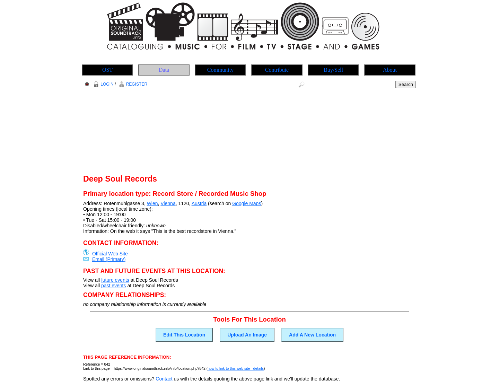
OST (107, 70)
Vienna (167, 203)
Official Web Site (110, 253)
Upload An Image (247, 335)
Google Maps (246, 203)
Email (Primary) (108, 259)
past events (113, 285)
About (390, 70)
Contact (164, 379)
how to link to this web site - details (236, 368)
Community (220, 70)
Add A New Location (312, 335)
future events (115, 280)
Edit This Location (184, 335)
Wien (152, 203)
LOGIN (102, 84)
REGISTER (132, 84)
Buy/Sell (333, 70)
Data (164, 70)
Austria (199, 203)
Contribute (277, 70)
